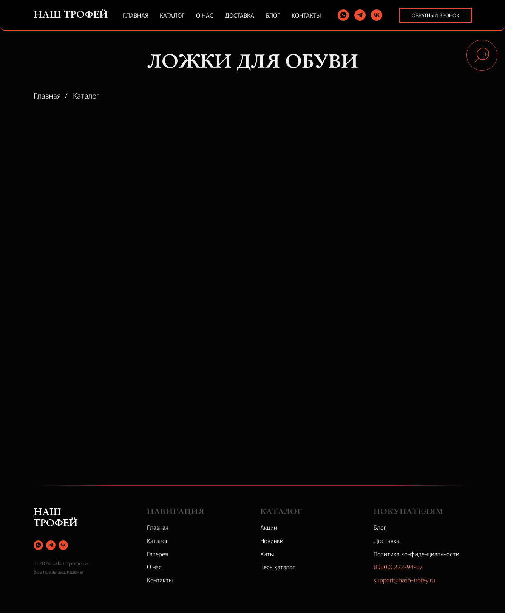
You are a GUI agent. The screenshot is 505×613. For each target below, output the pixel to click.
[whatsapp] (343, 15)
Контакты (306, 15)
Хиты (267, 553)
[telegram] (360, 15)
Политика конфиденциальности (416, 553)
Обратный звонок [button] (435, 15)
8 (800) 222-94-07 (398, 566)
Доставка (239, 15)
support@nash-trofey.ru (404, 579)
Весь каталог (277, 566)
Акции (268, 527)
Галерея (157, 553)
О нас (204, 15)
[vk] (376, 15)
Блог (273, 15)
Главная (135, 15)
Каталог (172, 15)
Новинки (271, 540)
